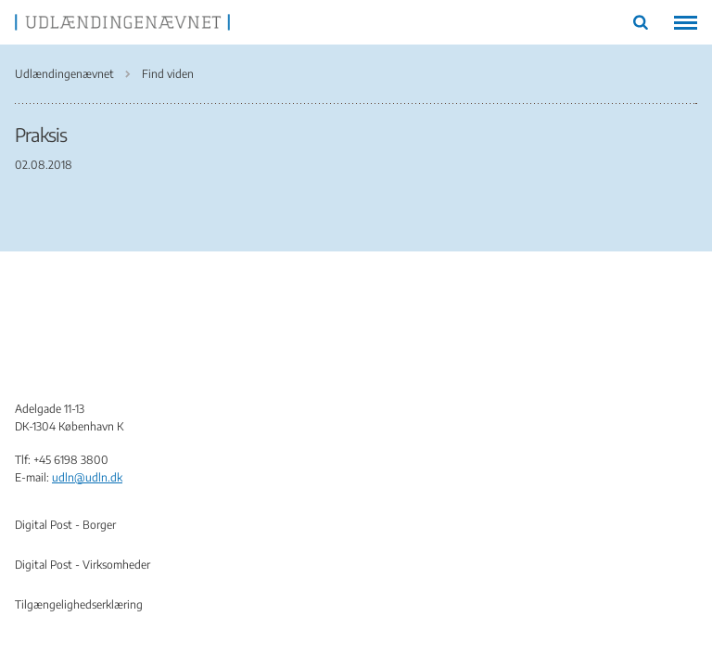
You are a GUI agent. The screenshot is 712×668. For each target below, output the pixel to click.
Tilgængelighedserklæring (79, 604)
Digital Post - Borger (65, 525)
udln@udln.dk (87, 477)
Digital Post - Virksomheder (82, 565)
